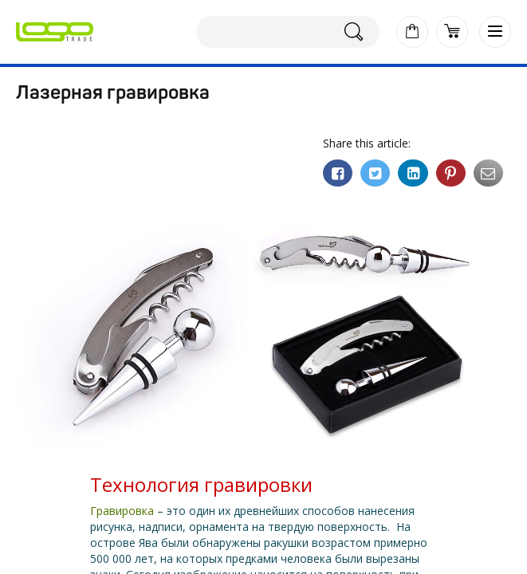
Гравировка (122, 510)
